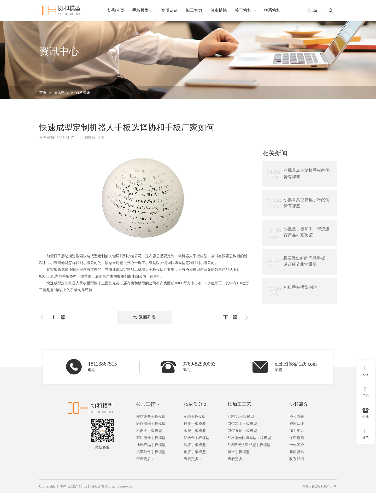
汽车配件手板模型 (151, 452)
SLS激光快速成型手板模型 (249, 445)
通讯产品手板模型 (151, 445)
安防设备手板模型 (151, 417)
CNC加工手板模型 (242, 424)
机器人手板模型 (149, 431)
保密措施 (296, 438)
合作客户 (296, 445)
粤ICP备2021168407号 (319, 486)
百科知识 (83, 93)
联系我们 (296, 459)
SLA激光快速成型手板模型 (249, 438)
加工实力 (296, 431)
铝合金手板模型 (196, 438)
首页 (42, 93)
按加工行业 (148, 404)
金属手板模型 (195, 431)
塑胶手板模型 (195, 452)
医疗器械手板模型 (151, 424)
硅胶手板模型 (195, 424)
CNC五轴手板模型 (242, 431)
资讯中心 (61, 93)
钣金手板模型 (239, 452)
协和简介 (298, 404)
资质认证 (296, 424)
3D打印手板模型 (241, 417)
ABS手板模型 (194, 417)
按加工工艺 (239, 404)
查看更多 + (145, 459)
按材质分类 (195, 404)
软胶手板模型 (195, 445)
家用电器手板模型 (151, 438)
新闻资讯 (296, 452)
